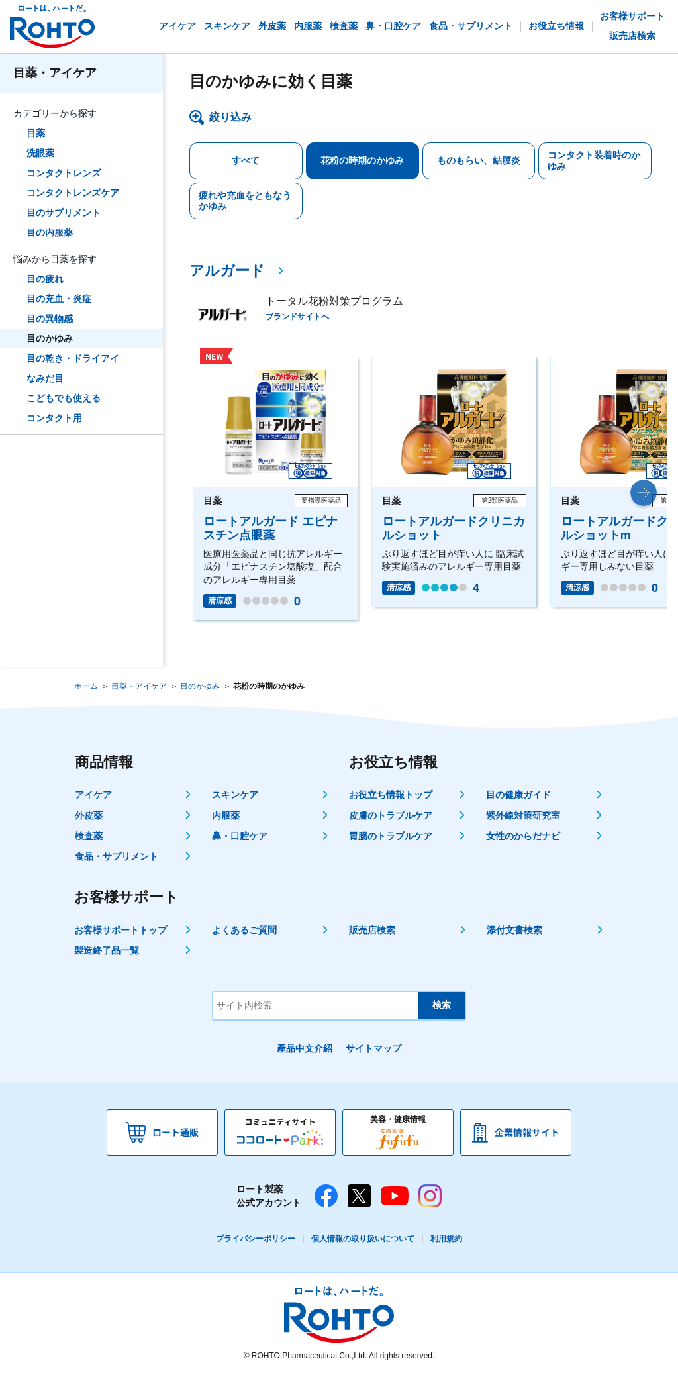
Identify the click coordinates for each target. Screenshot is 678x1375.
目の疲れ (45, 279)
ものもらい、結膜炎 (478, 160)
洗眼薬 (40, 153)
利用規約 (446, 1238)
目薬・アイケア (55, 72)
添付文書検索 (514, 930)
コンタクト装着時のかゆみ (594, 161)
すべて (246, 160)
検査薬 (89, 836)
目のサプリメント (63, 212)
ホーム (86, 686)
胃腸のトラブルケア (390, 836)
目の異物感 (49, 318)
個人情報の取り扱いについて (362, 1238)
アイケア (93, 794)
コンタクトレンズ (63, 173)
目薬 (35, 133)
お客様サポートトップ (120, 930)
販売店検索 (372, 930)
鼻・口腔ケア (239, 836)
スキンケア (235, 794)
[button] (643, 493)
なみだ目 (45, 378)
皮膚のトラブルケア (390, 815)
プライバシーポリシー (255, 1238)
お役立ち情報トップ (390, 794)
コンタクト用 (54, 418)
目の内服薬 (49, 232)
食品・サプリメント (116, 856)
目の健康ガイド (518, 794)
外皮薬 (89, 815)
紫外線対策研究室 (523, 815)
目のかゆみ (49, 338)
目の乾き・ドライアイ (72, 358)
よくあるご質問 (244, 930)
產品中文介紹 (304, 1048)
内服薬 (226, 815)
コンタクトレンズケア (72, 192)
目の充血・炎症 (58, 298)
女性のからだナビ (523, 836)
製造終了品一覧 (106, 950)
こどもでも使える (63, 398)
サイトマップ (373, 1048)
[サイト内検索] (315, 1005)
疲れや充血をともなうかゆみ (245, 201)
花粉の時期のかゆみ (362, 160)
